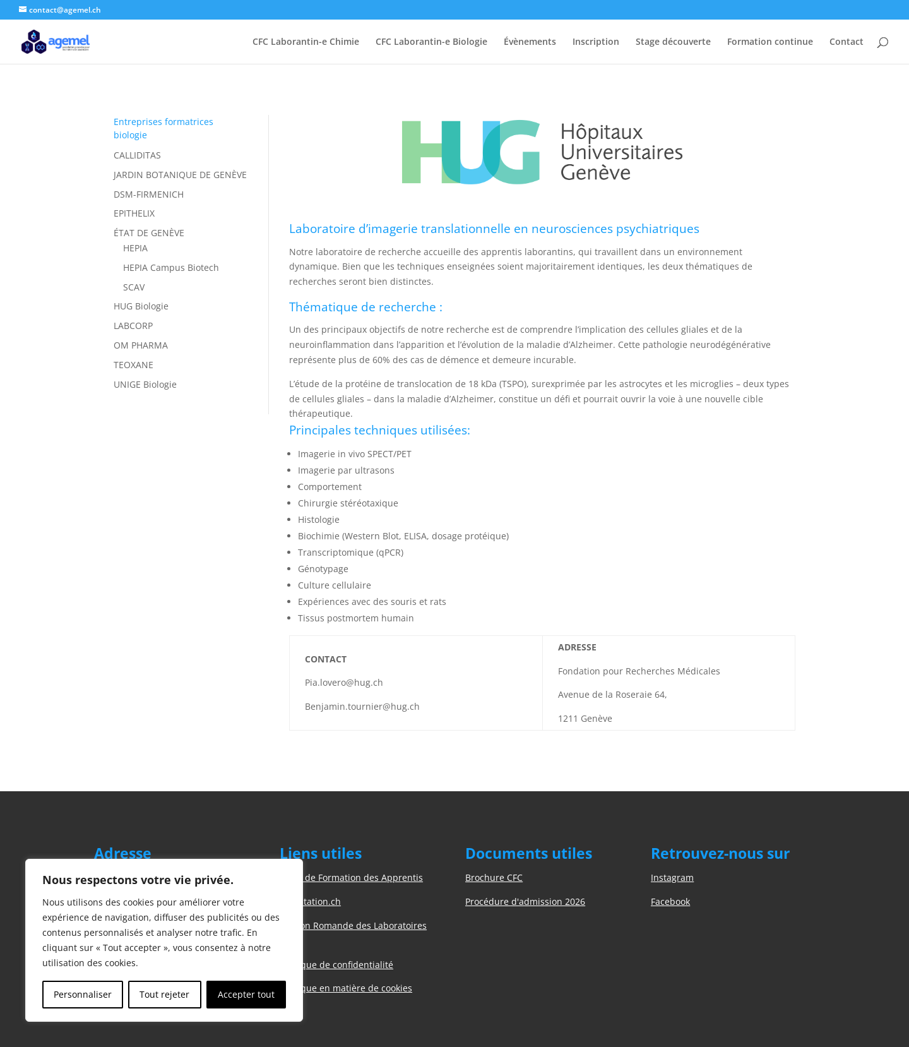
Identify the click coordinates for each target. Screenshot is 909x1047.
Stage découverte (673, 42)
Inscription (596, 42)
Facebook (670, 901)
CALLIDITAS (137, 155)
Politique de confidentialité (336, 965)
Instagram (672, 877)
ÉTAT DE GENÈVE (149, 233)
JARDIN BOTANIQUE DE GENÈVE (180, 175)
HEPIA (135, 248)
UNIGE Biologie (145, 384)
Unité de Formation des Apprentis (351, 877)
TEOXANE (133, 365)
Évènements (530, 42)
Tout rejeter (164, 994)
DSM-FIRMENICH (149, 194)
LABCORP (133, 326)
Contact (846, 42)
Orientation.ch (310, 901)
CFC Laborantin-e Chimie (305, 42)
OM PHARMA (141, 345)
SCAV (134, 287)
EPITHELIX (134, 213)
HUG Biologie (141, 306)
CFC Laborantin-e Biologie (431, 42)
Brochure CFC (494, 877)
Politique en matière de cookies (346, 988)
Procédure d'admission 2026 (525, 901)
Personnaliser (83, 994)
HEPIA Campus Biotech (171, 267)
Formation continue (770, 42)
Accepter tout (246, 994)
